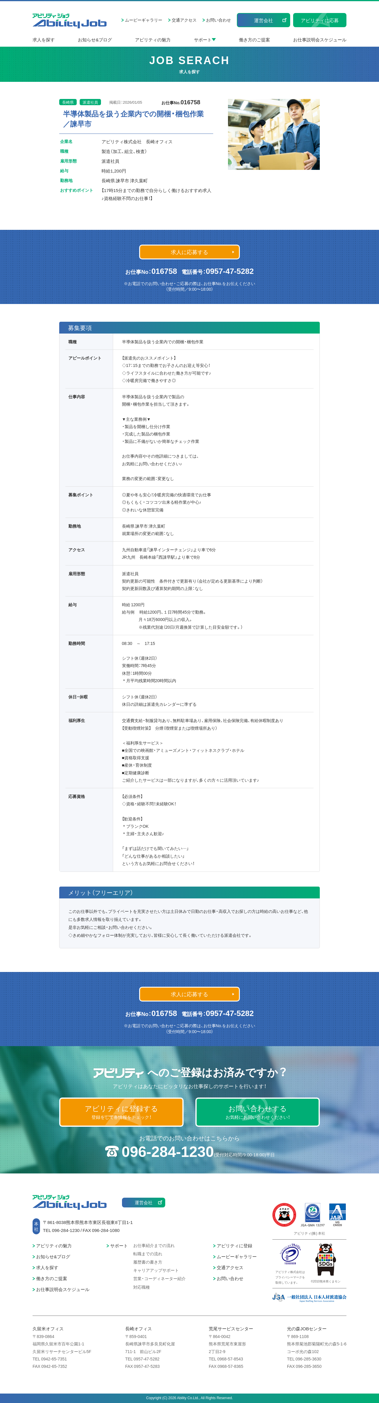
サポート (203, 39)
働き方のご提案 (254, 39)
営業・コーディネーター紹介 (159, 1278)
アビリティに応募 (320, 20)
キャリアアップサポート (156, 1270)
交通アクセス (184, 20)
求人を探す (44, 39)
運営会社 (263, 20)
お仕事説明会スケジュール (319, 39)
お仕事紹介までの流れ (154, 1245)
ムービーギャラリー (143, 20)
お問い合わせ (218, 20)
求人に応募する (189, 252)
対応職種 (141, 1287)
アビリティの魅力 (153, 39)
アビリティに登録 (234, 1245)
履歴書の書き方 (147, 1262)
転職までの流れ (147, 1253)
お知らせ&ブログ (95, 39)
